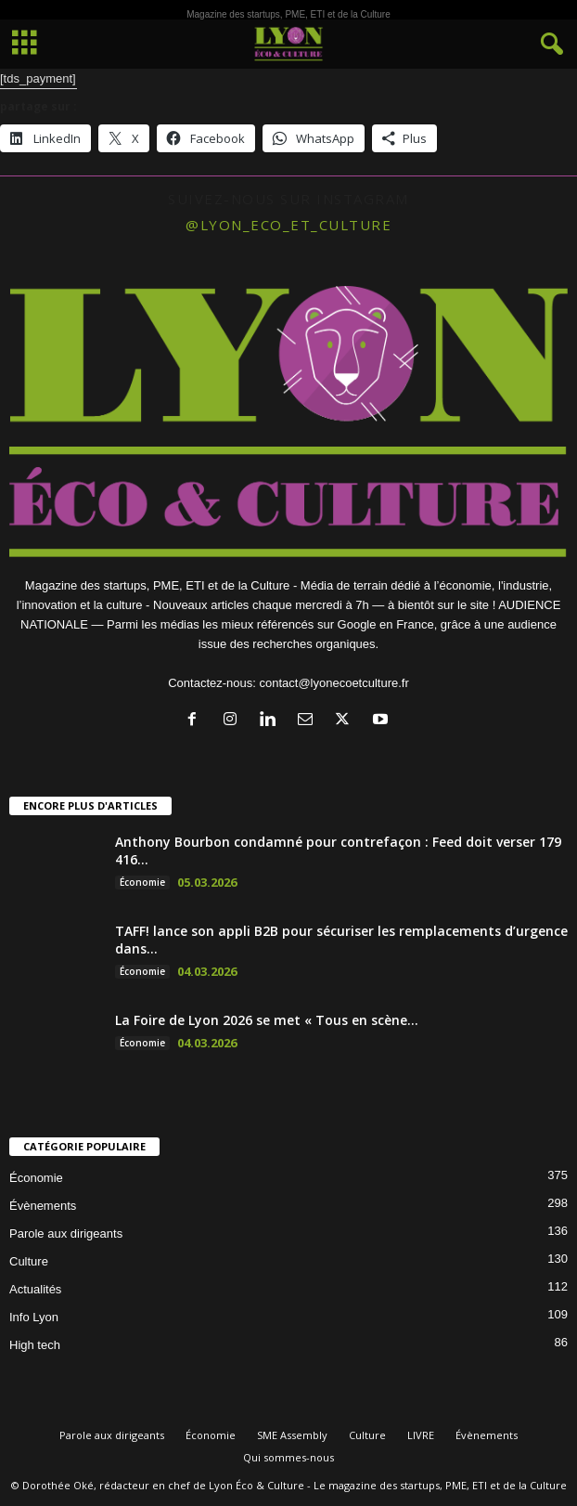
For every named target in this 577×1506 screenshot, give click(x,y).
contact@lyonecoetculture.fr (333, 683)
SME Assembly (292, 1435)
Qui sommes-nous (288, 1457)
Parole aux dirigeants (65, 1233)
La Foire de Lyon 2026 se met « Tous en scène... (266, 1020)
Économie (142, 882)
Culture (28, 1261)
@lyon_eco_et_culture (288, 224)
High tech (34, 1345)
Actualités (35, 1289)
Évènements (42, 1206)
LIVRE (420, 1435)
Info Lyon (33, 1317)
